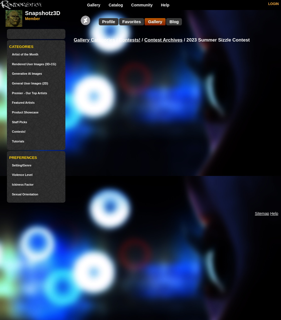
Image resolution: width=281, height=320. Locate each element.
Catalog (116, 5)
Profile (108, 21)
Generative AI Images (27, 73)
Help (165, 5)
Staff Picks (19, 122)
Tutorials (18, 141)
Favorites (131, 21)
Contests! (19, 131)
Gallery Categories (94, 40)
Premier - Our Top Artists (29, 93)
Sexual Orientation (25, 194)
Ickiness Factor (23, 184)
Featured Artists (23, 102)
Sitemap (262, 213)
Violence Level (22, 174)
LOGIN (273, 4)
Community (142, 5)
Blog (174, 21)
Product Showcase (25, 112)
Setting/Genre (21, 165)
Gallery (93, 5)
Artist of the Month (25, 54)
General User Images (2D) (30, 83)
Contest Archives (163, 40)
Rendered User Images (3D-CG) (34, 64)
